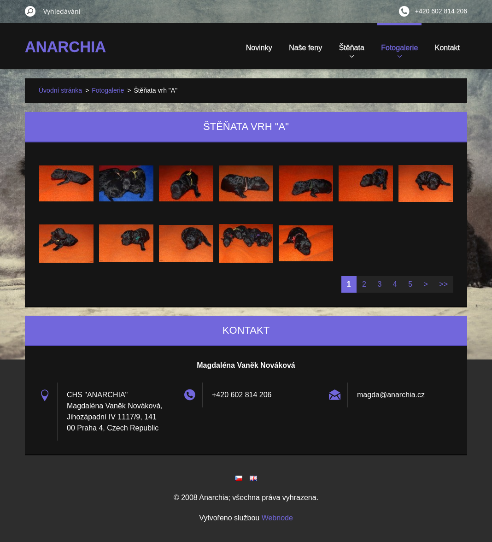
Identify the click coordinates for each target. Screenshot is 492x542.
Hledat (30, 11)
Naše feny (305, 48)
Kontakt (447, 48)
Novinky (259, 48)
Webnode (277, 518)
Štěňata (351, 51)
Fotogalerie (399, 51)
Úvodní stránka (60, 90)
